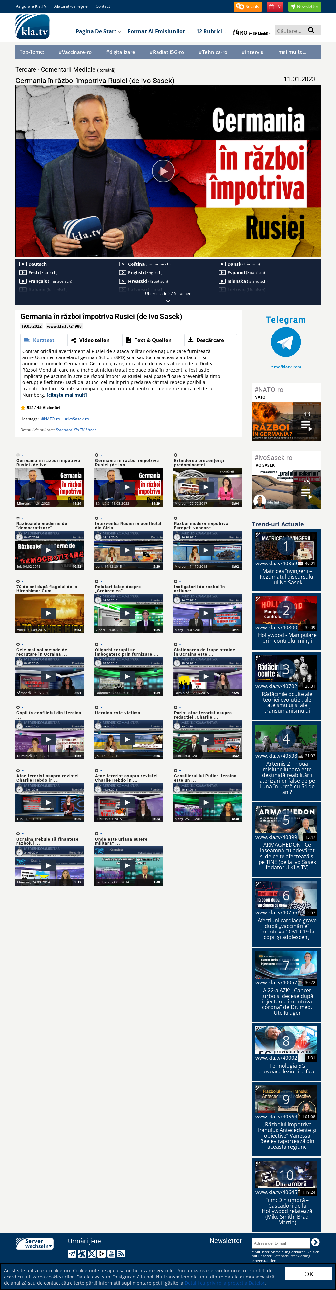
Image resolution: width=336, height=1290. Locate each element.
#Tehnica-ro (213, 52)
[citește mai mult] (67, 395)
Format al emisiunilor (159, 31)
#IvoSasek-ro (77, 419)
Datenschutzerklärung (291, 1256)
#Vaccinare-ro (75, 52)
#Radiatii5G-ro (167, 52)
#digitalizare (120, 52)
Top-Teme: (32, 51)
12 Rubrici (211, 31)
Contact (103, 6)
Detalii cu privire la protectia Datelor (225, 1283)
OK (308, 1273)
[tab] (44, 340)
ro (252, 32)
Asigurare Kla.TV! (31, 6)
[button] (248, 7)
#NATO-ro (50, 419)
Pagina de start (98, 31)
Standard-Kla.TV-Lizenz (76, 430)
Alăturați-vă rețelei (71, 6)
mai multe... (292, 51)
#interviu (253, 52)
